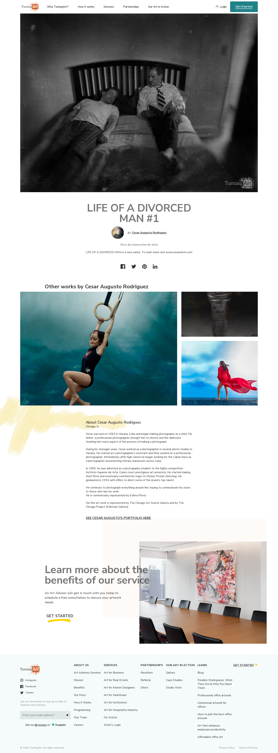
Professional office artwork (214, 695)
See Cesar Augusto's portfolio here (118, 518)
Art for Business (114, 673)
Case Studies (174, 680)
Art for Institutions (115, 702)
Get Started (243, 7)
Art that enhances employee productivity (212, 727)
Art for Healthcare (115, 695)
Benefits (79, 688)
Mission (78, 680)
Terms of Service (248, 747)
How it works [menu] (86, 7)
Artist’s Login (112, 725)
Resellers (147, 673)
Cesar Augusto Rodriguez (149, 233)
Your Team (80, 717)
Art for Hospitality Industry (121, 710)
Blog (201, 673)
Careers (78, 725)
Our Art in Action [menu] (158, 7)
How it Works (82, 702)
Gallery (170, 673)
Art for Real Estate (116, 680)
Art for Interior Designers (119, 688)
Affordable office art (210, 737)
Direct (144, 688)
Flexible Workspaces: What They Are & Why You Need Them (215, 684)
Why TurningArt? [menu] (58, 7)
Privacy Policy (226, 747)
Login (223, 7)
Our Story (80, 695)
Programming (82, 710)
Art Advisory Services (87, 673)
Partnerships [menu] (131, 7)
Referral (146, 680)
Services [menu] (109, 7)
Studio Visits (174, 688)
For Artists (110, 717)
